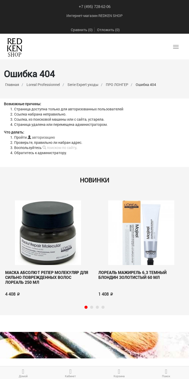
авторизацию (41, 137)
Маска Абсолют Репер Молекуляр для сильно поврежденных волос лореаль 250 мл (46, 277)
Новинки (94, 180)
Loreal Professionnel (43, 84)
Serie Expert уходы (82, 84)
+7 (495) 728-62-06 (94, 6)
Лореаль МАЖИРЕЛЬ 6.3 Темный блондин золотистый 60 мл (132, 275)
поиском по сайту (59, 147)
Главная (12, 84)
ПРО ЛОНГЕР (117, 84)
